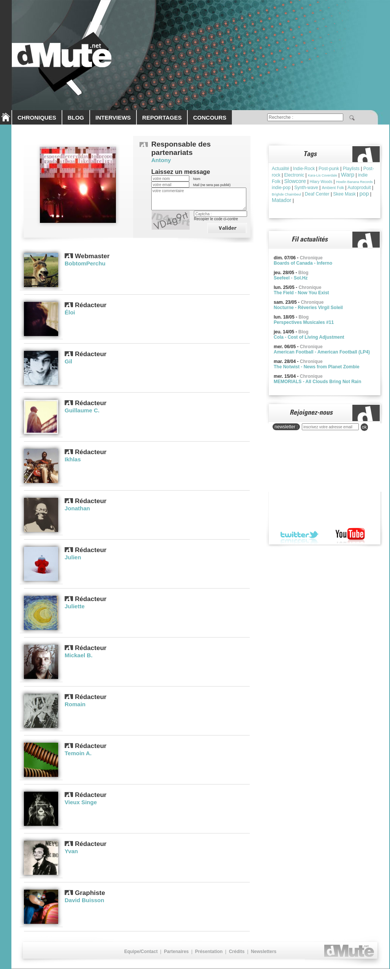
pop (364, 193)
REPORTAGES (162, 117)
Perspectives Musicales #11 (304, 322)
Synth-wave (306, 187)
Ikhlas (73, 459)
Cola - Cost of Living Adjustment (309, 337)
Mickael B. (78, 655)
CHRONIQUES (36, 117)
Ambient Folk (333, 188)
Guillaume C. (82, 410)
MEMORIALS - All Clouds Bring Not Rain (317, 381)
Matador (281, 200)
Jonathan (77, 508)
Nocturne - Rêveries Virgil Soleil (308, 307)
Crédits (236, 951)
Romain (75, 704)
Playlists (351, 168)
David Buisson (84, 900)
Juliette (75, 606)
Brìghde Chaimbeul (286, 194)
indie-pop (281, 187)
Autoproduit (359, 187)
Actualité (280, 168)
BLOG (76, 117)
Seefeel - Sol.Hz (291, 278)
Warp (347, 174)
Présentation (209, 951)
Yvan (71, 851)
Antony (161, 160)
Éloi (70, 312)
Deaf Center (317, 194)
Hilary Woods (321, 182)
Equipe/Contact (141, 951)
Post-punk (329, 168)
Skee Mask (344, 194)
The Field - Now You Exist (301, 292)
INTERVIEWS (113, 117)
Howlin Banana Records (354, 182)
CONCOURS (210, 117)
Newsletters (263, 951)
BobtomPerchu (85, 263)
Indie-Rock (304, 168)
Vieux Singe (81, 802)
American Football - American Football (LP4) (322, 352)
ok (364, 427)
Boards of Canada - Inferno (303, 263)
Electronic (294, 175)
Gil (68, 361)
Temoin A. (78, 753)
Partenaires (176, 951)
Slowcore (295, 181)
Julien (73, 557)
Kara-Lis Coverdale (322, 175)
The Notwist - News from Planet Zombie (316, 366)
